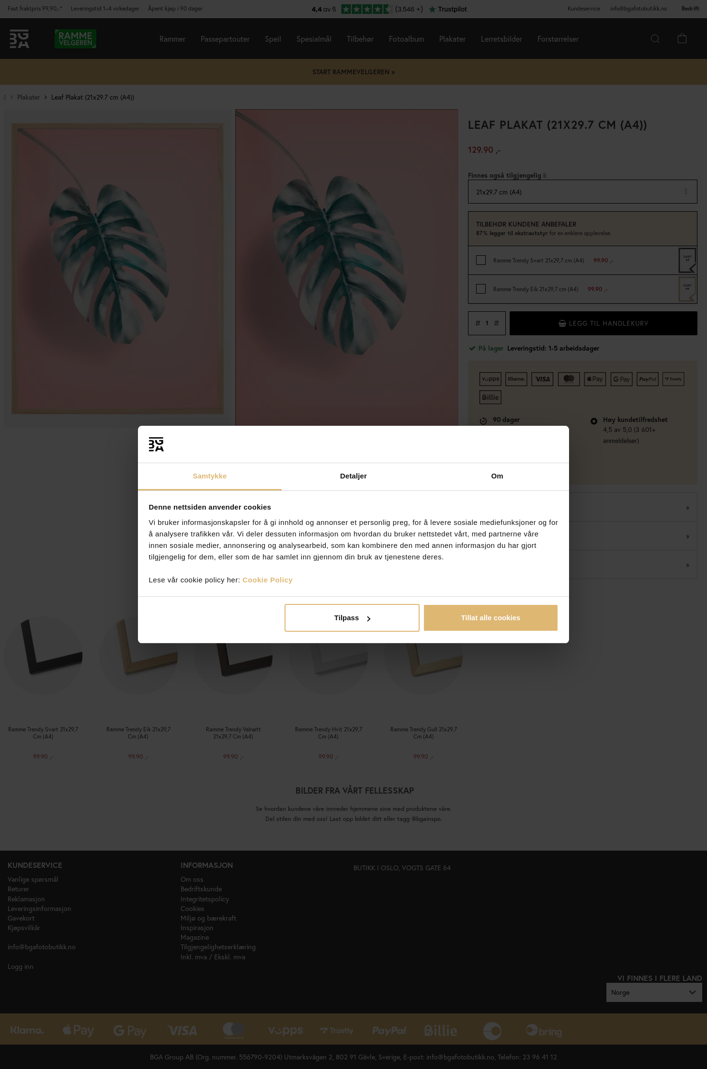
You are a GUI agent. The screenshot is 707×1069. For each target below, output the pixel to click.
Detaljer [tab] (353, 476)
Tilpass (352, 618)
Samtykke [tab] (210, 476)
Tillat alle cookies (490, 618)
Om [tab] (497, 476)
